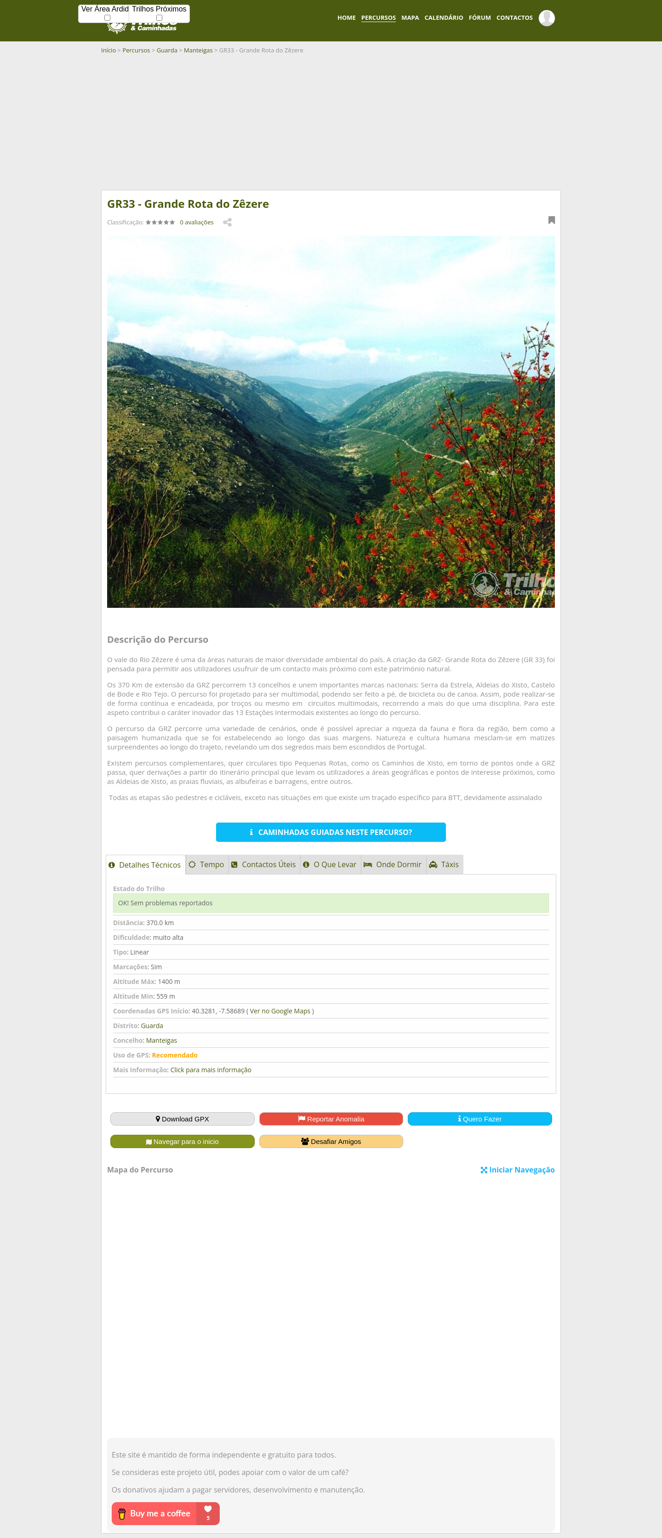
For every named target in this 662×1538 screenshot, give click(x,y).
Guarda (167, 50)
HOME (346, 17)
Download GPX (182, 1119)
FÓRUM (480, 17)
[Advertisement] (331, 125)
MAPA (410, 17)
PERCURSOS (378, 17)
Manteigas (198, 50)
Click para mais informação (211, 1069)
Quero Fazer (480, 1119)
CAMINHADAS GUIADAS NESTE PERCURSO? (331, 832)
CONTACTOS (514, 17)
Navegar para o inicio (182, 1141)
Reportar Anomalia (331, 1119)
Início (108, 50)
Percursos (136, 50)
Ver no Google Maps (280, 1010)
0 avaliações (197, 222)
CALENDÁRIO (444, 17)
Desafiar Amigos (331, 1141)
